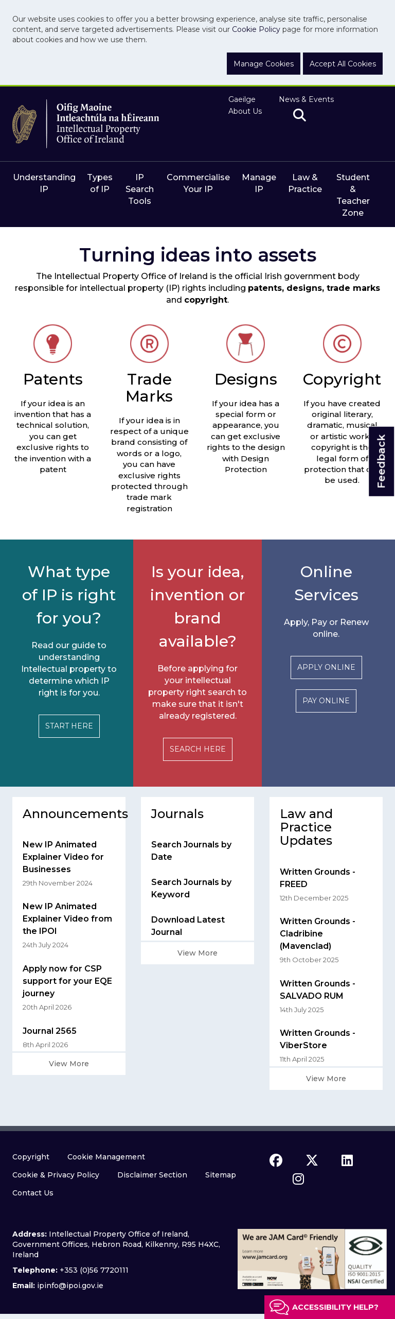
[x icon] (312, 1160)
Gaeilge (242, 99)
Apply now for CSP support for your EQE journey (67, 981)
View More (69, 1063)
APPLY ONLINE (326, 667)
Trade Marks (149, 388)
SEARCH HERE (198, 749)
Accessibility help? (335, 1307)
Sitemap (220, 1174)
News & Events (306, 99)
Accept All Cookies (343, 63)
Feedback (381, 462)
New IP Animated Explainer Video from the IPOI (67, 918)
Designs (245, 379)
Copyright (342, 379)
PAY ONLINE (326, 700)
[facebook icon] (276, 1160)
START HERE (69, 726)
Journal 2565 (50, 1031)
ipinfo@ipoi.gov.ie (70, 1285)
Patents (53, 379)
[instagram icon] (298, 1179)
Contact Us (32, 1192)
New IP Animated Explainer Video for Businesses (63, 857)
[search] (299, 116)
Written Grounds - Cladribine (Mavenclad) (317, 933)
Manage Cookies (264, 63)
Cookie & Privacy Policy (55, 1174)
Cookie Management (106, 1156)
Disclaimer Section (152, 1174)
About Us (245, 111)
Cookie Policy (256, 29)
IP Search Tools (139, 189)
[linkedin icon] (347, 1160)
